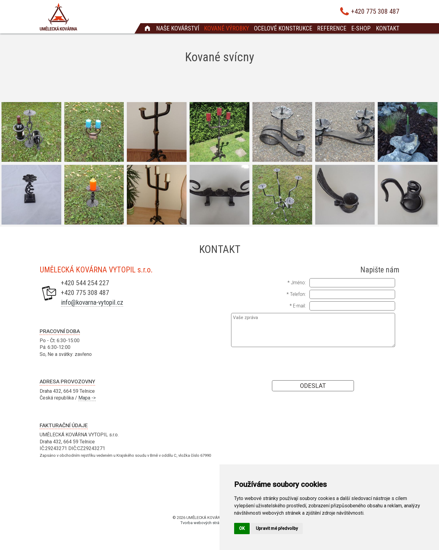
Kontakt (387, 28)
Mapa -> (87, 398)
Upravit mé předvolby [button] (277, 528)
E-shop (360, 28)
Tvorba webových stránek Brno (207, 522)
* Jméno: (296, 282)
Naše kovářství (177, 28)
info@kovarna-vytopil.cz (92, 302)
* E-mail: (298, 306)
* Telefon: (296, 294)
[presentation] (313, 363)
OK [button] (242, 528)
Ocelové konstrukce (283, 28)
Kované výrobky (226, 28)
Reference (331, 28)
